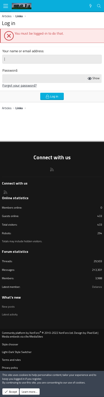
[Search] (99, 6)
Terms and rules (11, 360)
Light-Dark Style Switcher (17, 352)
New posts (8, 306)
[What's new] (90, 6)
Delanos (97, 287)
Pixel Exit (92, 333)
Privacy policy (10, 367)
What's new (11, 297)
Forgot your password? (19, 85)
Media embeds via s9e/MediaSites (22, 336)
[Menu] (6, 6)
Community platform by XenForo (38, 333)
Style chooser (10, 344)
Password (9, 70)
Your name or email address (22, 51)
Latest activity (10, 314)
